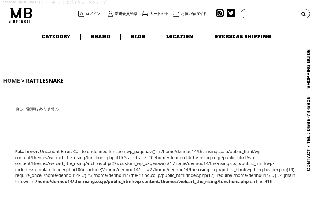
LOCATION (179, 36)
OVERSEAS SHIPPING (242, 36)
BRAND (100, 36)
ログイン (93, 14)
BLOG (138, 36)
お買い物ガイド (194, 14)
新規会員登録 (126, 14)
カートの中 (159, 14)
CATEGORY (56, 36)
